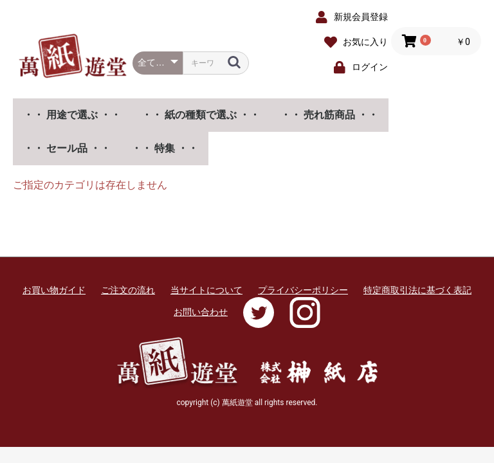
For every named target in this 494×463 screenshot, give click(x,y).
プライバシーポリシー (303, 290)
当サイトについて (206, 290)
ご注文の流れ (128, 290)
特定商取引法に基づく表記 (417, 290)
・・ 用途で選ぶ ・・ (72, 115)
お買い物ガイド (54, 290)
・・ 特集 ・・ (164, 148)
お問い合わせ (201, 312)
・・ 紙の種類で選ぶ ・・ (201, 115)
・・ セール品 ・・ (67, 148)
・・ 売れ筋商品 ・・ (329, 115)
